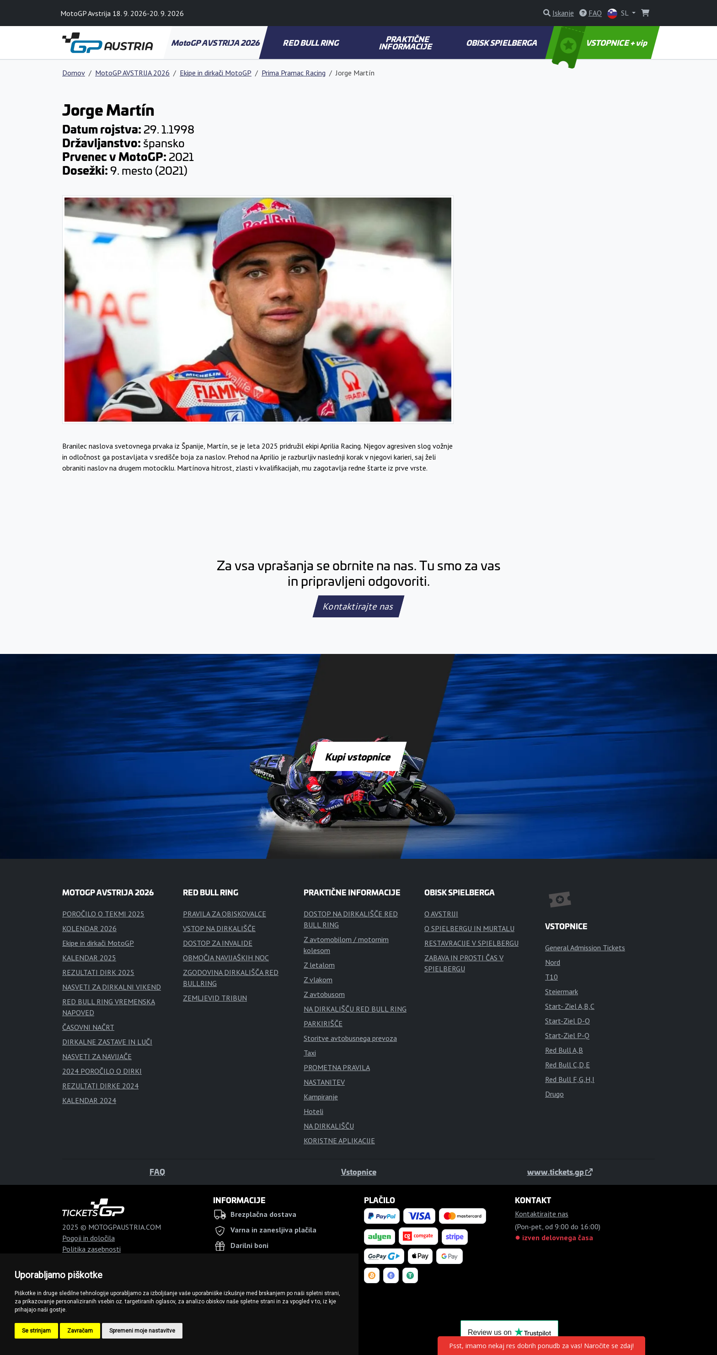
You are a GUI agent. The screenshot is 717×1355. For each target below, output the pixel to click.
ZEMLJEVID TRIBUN (215, 997)
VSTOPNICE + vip (601, 42)
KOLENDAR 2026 (89, 928)
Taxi (310, 1052)
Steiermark (561, 991)
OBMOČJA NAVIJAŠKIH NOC (226, 957)
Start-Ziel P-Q (567, 1035)
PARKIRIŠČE (323, 1023)
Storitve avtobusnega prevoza (350, 1038)
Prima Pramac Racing (294, 72)
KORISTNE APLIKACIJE (339, 1140)
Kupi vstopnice (358, 756)
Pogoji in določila (88, 1238)
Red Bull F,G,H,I (569, 1079)
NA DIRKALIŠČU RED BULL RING (355, 1008)
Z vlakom (318, 979)
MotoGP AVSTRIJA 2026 (216, 42)
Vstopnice (358, 1171)
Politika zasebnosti (91, 1248)
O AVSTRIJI (441, 913)
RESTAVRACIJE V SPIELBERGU (471, 943)
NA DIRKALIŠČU (329, 1125)
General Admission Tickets (585, 947)
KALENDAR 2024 (89, 1100)
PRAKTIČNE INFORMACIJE (406, 42)
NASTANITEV (324, 1082)
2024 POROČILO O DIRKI (102, 1071)
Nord (552, 962)
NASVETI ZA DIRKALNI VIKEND (111, 986)
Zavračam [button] (80, 1331)
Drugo (554, 1093)
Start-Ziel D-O (567, 1020)
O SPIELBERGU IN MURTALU (469, 928)
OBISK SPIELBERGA (503, 42)
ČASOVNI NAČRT (88, 1027)
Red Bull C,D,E (567, 1064)
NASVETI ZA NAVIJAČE (97, 1056)
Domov (73, 72)
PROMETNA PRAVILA (337, 1067)
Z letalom (319, 964)
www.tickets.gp (560, 1171)
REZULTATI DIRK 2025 (98, 972)
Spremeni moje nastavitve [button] (142, 1331)
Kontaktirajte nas (358, 606)
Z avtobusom (324, 994)
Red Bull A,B (564, 1050)
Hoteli (313, 1111)
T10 (551, 976)
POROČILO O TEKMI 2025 (103, 913)
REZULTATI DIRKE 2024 (100, 1085)
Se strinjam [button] (36, 1331)
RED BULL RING (311, 42)
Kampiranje (321, 1096)
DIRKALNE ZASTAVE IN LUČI (107, 1041)
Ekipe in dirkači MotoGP (215, 72)
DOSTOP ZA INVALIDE (217, 943)
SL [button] (618, 13)
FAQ (157, 1171)
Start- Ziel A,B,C (569, 1006)
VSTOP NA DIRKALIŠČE (219, 928)
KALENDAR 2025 (89, 957)
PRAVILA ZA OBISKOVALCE (224, 913)
